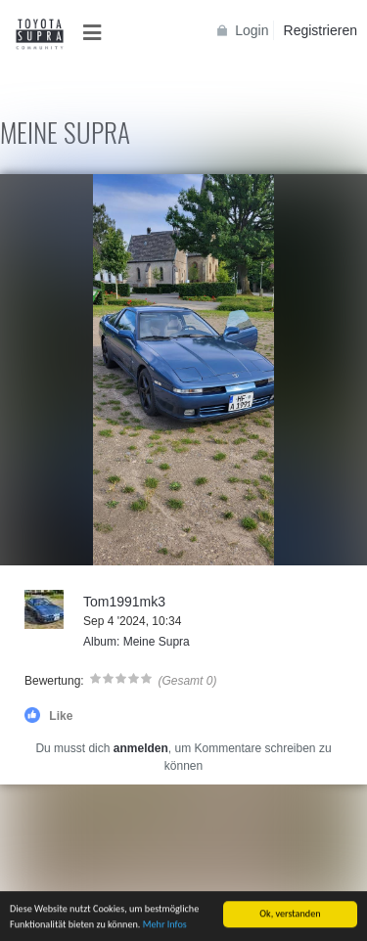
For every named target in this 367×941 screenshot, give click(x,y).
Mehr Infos (165, 931)
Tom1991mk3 (124, 601)
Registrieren (320, 30)
